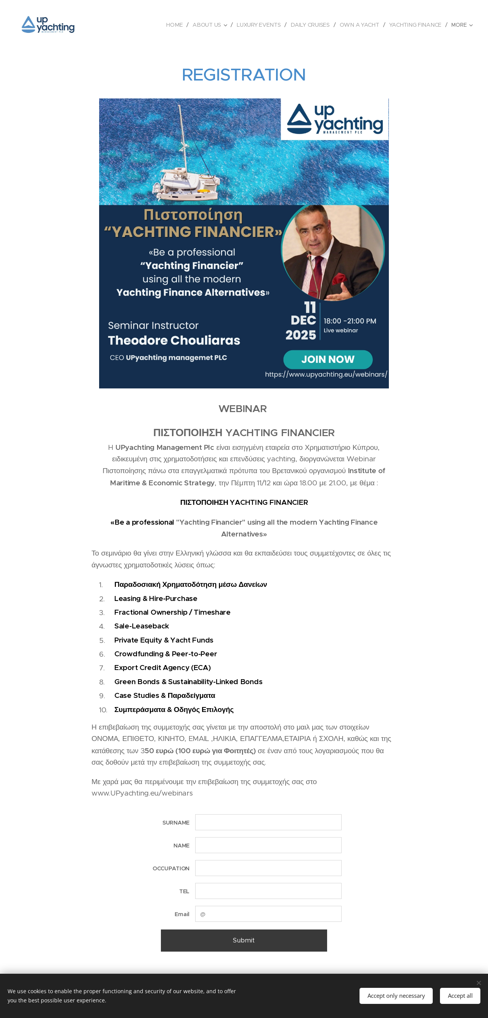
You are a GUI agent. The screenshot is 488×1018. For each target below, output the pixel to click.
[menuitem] (174, 24)
